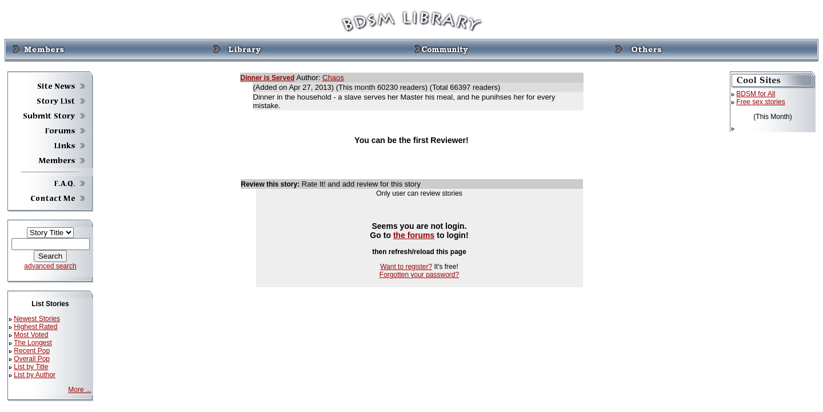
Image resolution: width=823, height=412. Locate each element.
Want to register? (406, 267)
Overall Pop (32, 359)
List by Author (34, 375)
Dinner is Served (268, 78)
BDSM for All (755, 94)
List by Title (31, 367)
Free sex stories (760, 102)
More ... (79, 390)
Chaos (333, 77)
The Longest (33, 343)
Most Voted (31, 335)
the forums (414, 235)
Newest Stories (37, 319)
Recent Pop (32, 351)
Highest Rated (35, 327)
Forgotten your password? (419, 275)
